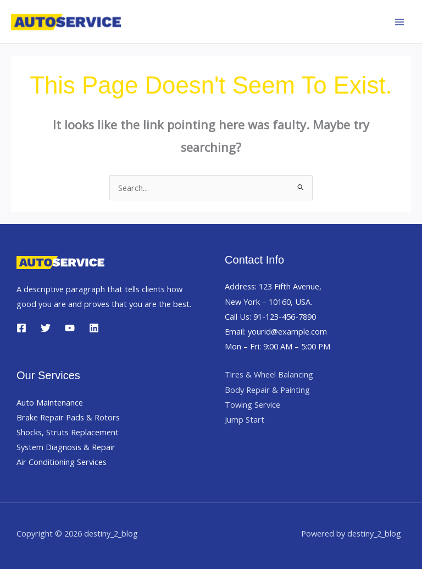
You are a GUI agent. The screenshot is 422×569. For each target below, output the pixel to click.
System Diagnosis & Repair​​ (65, 446)
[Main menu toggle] (399, 22)
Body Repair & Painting (267, 389)
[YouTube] (70, 328)
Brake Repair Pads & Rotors (68, 417)
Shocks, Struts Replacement (67, 431)
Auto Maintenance (49, 402)
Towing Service (252, 404)
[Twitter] (46, 328)
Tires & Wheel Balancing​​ (269, 374)
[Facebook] (21, 328)
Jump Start (244, 419)
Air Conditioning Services (61, 461)
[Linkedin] (94, 328)
